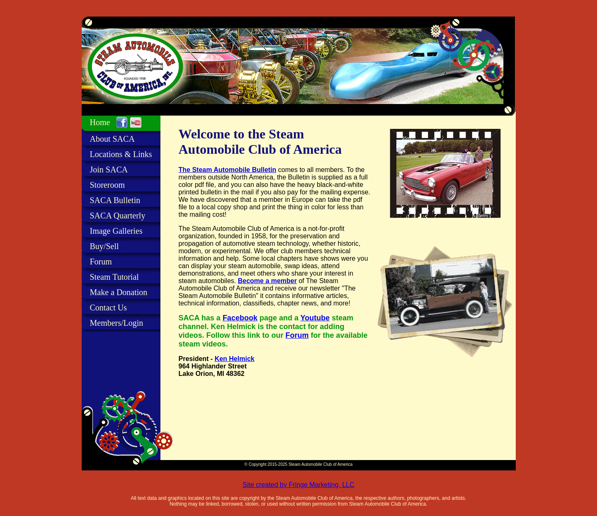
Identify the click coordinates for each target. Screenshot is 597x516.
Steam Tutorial (114, 276)
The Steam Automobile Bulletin (228, 169)
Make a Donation (119, 292)
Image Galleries (116, 230)
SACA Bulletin (115, 200)
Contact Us (108, 307)
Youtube (315, 318)
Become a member (267, 280)
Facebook (240, 318)
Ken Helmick (235, 358)
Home (100, 122)
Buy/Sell (104, 246)
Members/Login (116, 322)
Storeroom (107, 184)
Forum (101, 261)
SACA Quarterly (118, 215)
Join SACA (109, 169)
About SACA (112, 138)
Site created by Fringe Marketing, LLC (298, 484)
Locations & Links (121, 154)
